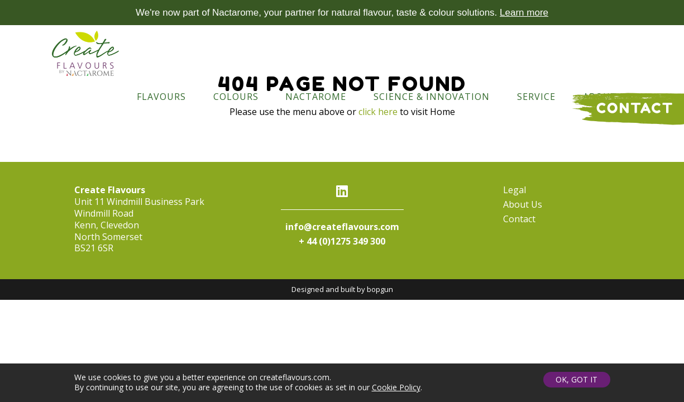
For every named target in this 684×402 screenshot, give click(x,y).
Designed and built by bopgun (342, 289)
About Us (522, 204)
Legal (514, 190)
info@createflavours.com (342, 227)
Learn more (524, 12)
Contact (519, 219)
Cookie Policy (396, 388)
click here (378, 112)
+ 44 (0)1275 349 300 (342, 241)
